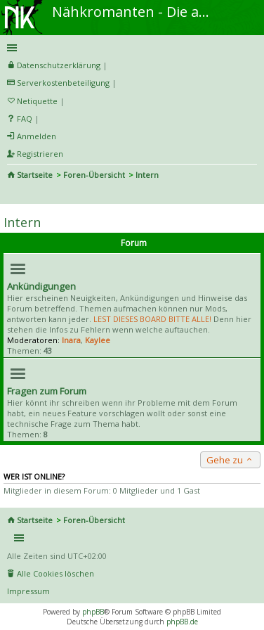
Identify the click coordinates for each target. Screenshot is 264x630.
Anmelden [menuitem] (36, 136)
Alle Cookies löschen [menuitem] (55, 573)
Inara (71, 340)
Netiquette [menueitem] (37, 101)
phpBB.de (182, 621)
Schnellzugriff (129, 47)
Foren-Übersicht (94, 174)
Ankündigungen (41, 286)
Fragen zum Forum (46, 391)
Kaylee (97, 340)
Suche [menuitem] (12, 194)
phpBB (93, 612)
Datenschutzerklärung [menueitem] (58, 65)
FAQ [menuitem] (24, 118)
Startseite (35, 174)
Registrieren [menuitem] (40, 153)
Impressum (28, 591)
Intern (22, 222)
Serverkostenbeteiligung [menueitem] (63, 82)
